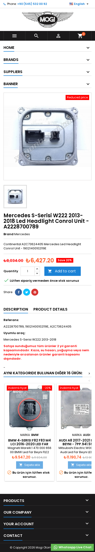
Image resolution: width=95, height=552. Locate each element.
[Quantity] (28, 271)
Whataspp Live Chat (72, 547)
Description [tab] (16, 309)
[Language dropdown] (79, 4)
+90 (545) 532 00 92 (32, 4)
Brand (9, 234)
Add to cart (62, 271)
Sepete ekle (29, 465)
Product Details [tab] (50, 309)
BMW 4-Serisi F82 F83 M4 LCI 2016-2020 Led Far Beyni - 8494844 (29, 444)
